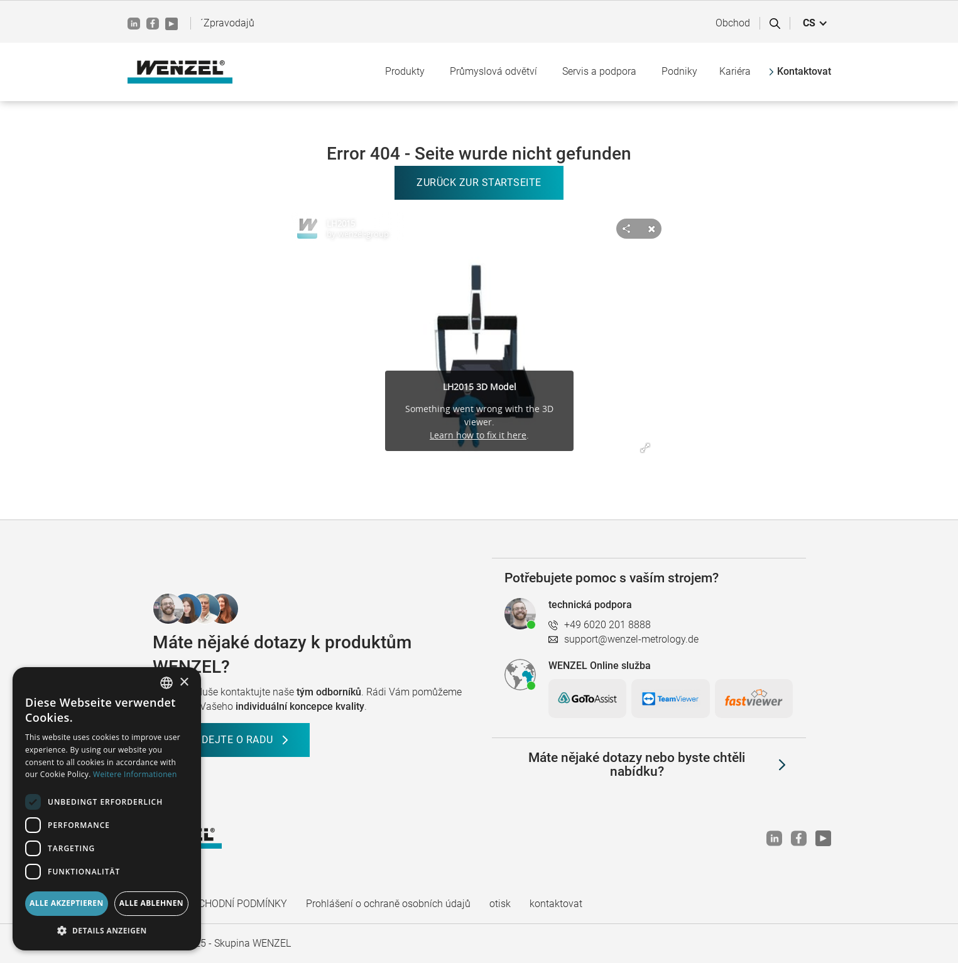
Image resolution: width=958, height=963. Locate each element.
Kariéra (735, 71)
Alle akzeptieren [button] (67, 903)
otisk (500, 904)
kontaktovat (556, 904)
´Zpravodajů (227, 23)
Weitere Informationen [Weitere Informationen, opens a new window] (135, 774)
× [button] (183, 682)
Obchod (733, 23)
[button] (815, 23)
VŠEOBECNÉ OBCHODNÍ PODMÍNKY (207, 904)
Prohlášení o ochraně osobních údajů (388, 904)
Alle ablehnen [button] (151, 903)
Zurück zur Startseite (479, 182)
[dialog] (107, 808)
